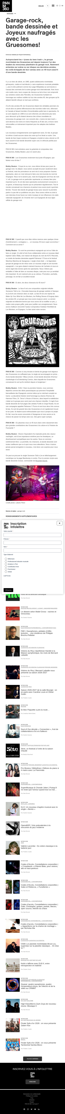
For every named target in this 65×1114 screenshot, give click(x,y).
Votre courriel (8, 531)
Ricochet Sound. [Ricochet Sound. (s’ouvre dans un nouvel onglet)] (41, 461)
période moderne (51, 667)
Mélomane (11, 559)
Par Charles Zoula (26, 969)
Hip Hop (29, 960)
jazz (54, 627)
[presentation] (19, 582)
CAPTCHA (7, 576)
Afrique (24, 608)
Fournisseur (11, 569)
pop (42, 745)
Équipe (32, 1102)
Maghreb (54, 608)
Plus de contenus (32, 1058)
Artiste (10, 571)
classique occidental (29, 647)
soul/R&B (30, 1000)
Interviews (11, 13)
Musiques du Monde (34, 1020)
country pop (25, 745)
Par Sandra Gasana (26, 617)
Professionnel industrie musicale (18, 561)
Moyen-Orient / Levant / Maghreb (39, 608)
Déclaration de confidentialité (31, 1094)
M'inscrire (32, 1081)
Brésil (23, 1039)
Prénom (7, 539)
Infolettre (31, 1100)
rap (34, 960)
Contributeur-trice (13, 566)
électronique (26, 627)
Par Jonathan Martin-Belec (28, 713)
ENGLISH (41, 6)
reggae (23, 706)
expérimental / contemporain (42, 627)
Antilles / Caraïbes (28, 803)
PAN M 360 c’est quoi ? (32, 1104)
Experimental (26, 920)
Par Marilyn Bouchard (27, 754)
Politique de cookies (32, 1096)
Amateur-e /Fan (13, 564)
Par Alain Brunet (25, 598)
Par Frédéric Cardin (26, 698)
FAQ (31, 1098)
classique (40, 647)
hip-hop (46, 745)
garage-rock (21, 511)
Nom (6, 547)
